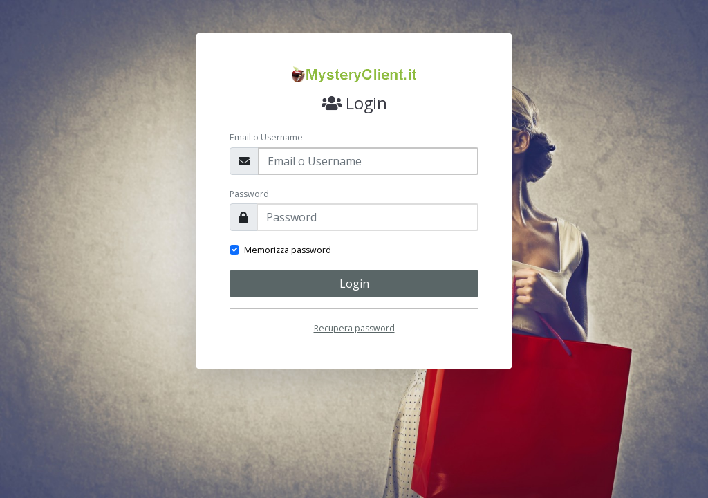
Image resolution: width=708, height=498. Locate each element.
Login (354, 283)
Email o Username (266, 137)
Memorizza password (287, 250)
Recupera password (354, 328)
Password (249, 194)
